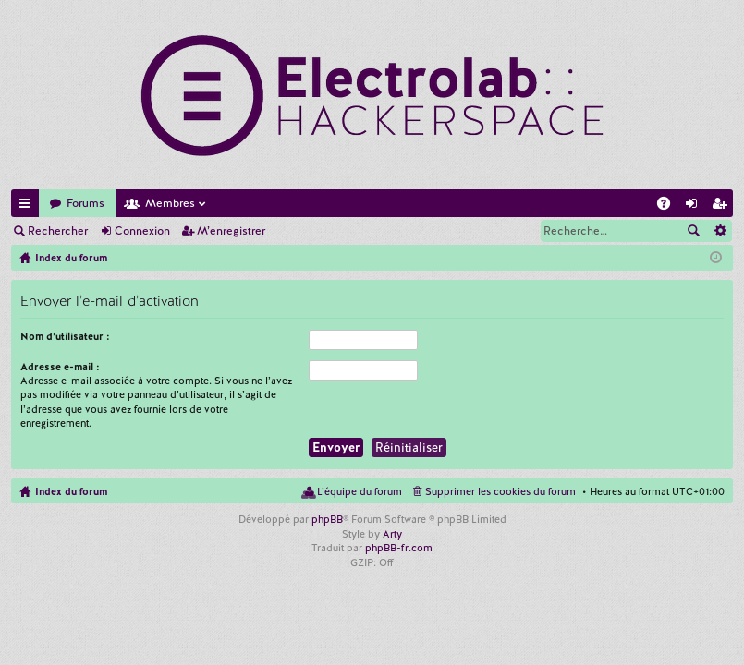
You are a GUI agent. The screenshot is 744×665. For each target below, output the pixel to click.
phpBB (327, 519)
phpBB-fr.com (399, 547)
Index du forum (71, 491)
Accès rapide (28, 206)
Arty (392, 533)
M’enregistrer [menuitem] (723, 206)
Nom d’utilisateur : (65, 336)
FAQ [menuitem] (669, 206)
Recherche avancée (719, 231)
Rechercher (58, 231)
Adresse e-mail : (60, 366)
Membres (170, 203)
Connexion (142, 231)
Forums (85, 203)
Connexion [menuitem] (695, 206)
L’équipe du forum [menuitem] (359, 491)
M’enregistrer (231, 231)
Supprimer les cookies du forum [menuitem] (500, 491)
